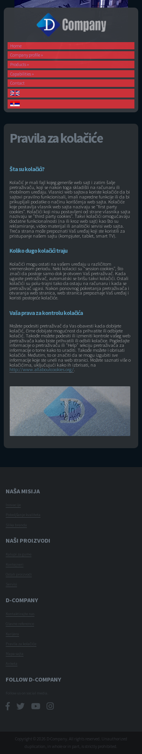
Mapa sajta (14, 653)
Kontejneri (14, 564)
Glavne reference (20, 623)
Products (19, 64)
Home (16, 46)
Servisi (11, 584)
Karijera (12, 633)
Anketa (11, 663)
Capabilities (22, 74)
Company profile (26, 55)
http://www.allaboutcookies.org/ (41, 369)
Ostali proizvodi (19, 574)
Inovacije (13, 504)
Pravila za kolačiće (21, 643)
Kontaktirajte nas (20, 613)
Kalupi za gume (18, 554)
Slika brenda (16, 524)
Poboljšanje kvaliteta (23, 514)
